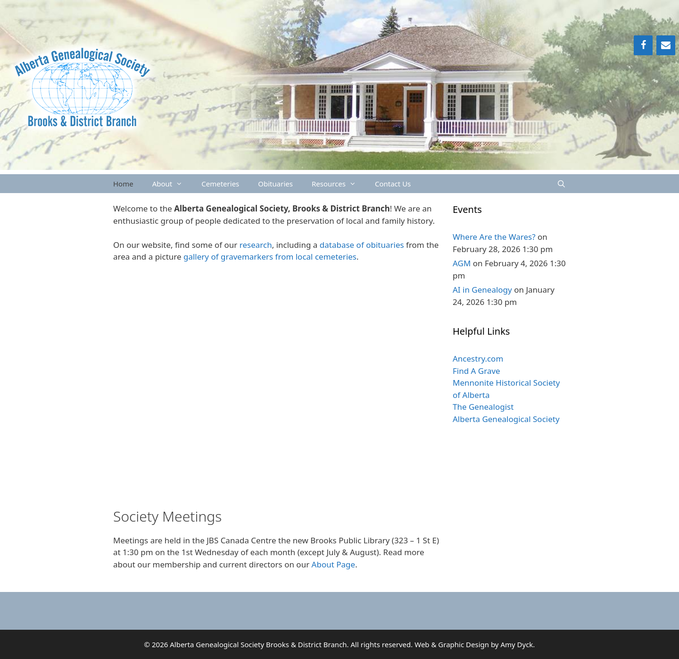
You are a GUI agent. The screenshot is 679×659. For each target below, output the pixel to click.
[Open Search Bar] (561, 183)
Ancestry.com (478, 358)
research (256, 244)
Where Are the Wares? (494, 236)
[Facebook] (643, 45)
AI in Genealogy (482, 289)
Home (123, 183)
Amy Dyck (516, 644)
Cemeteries (220, 183)
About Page (334, 564)
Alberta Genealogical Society (506, 419)
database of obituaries (362, 244)
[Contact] (665, 45)
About (172, 183)
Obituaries (275, 183)
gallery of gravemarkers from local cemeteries (269, 256)
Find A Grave (476, 370)
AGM (462, 263)
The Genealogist (483, 406)
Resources (338, 183)
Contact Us (393, 183)
